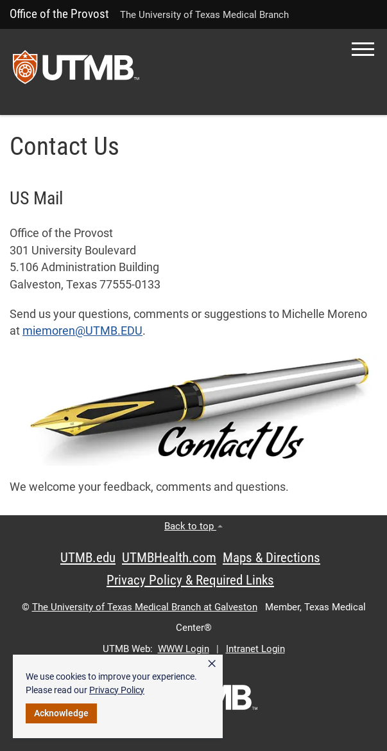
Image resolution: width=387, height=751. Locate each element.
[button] (363, 49)
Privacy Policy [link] (116, 690)
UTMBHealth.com (169, 557)
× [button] (212, 663)
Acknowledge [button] (61, 713)
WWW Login (183, 649)
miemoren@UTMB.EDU (82, 330)
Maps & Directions (271, 557)
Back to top (193, 526)
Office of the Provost (59, 13)
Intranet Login (255, 649)
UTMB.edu (88, 557)
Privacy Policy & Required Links (190, 580)
